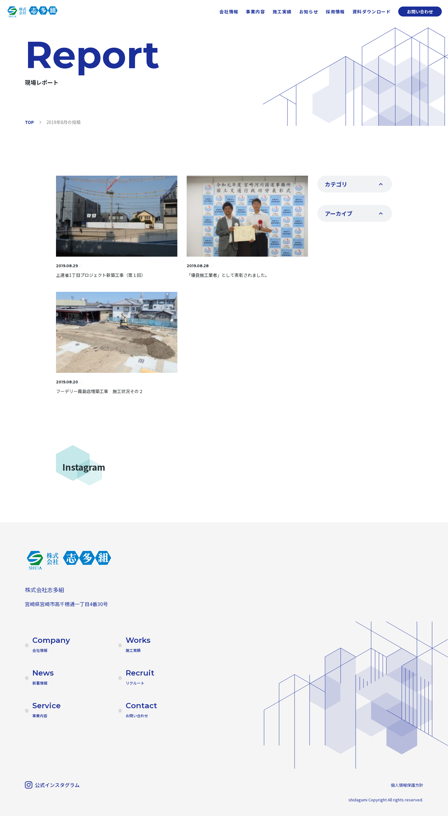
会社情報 (229, 11)
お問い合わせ (420, 11)
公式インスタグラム (52, 785)
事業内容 (255, 11)
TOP (29, 122)
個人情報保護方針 (407, 785)
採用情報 (335, 11)
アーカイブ (338, 213)
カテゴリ (336, 184)
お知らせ (309, 11)
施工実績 (282, 11)
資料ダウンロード (371, 11)
